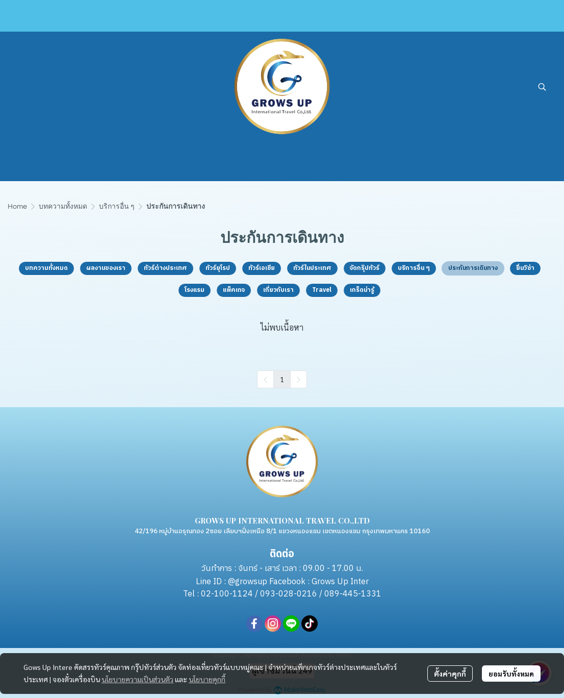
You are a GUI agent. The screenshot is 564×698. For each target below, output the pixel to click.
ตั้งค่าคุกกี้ (450, 673)
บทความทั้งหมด (63, 206)
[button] (542, 86)
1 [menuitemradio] (282, 379)
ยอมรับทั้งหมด (511, 673)
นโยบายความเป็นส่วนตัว (137, 679)
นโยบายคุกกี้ (207, 679)
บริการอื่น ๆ (117, 206)
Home (17, 206)
